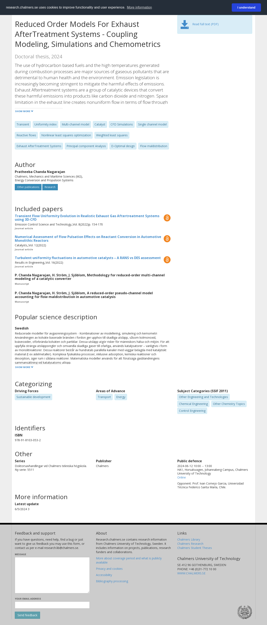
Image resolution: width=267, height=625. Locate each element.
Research (50, 187)
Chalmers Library (188, 539)
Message (20, 554)
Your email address (28, 598)
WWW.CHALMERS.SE (191, 573)
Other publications (28, 187)
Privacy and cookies (109, 569)
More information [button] (139, 7)
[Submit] (27, 615)
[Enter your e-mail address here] (52, 605)
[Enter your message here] (52, 575)
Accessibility (104, 575)
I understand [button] (246, 7)
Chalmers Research (190, 544)
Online (181, 477)
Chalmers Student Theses (194, 548)
